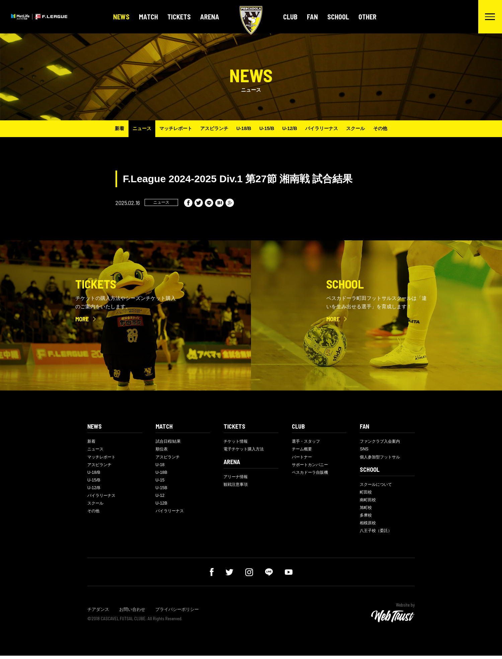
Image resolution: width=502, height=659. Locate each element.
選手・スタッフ (307, 441)
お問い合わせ (132, 612)
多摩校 (366, 517)
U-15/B (267, 128)
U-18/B (242, 128)
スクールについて (377, 485)
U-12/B (292, 128)
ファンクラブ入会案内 (381, 441)
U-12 (160, 498)
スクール (362, 128)
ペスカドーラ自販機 (311, 473)
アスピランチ (211, 128)
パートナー (303, 457)
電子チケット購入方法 (245, 449)
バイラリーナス (326, 128)
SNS (364, 449)
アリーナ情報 (237, 477)
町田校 (366, 493)
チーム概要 (303, 449)
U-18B (162, 473)
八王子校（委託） (377, 533)
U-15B (162, 489)
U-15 (160, 481)
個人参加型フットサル (381, 457)
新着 (110, 128)
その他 (389, 128)
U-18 (160, 465)
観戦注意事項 (237, 485)
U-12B (162, 506)
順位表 (162, 449)
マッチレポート (170, 128)
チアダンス (98, 612)
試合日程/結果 (169, 441)
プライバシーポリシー (177, 612)
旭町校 (366, 509)
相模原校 (368, 525)
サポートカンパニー (311, 465)
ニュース (135, 128)
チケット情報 (237, 441)
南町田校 (368, 501)
